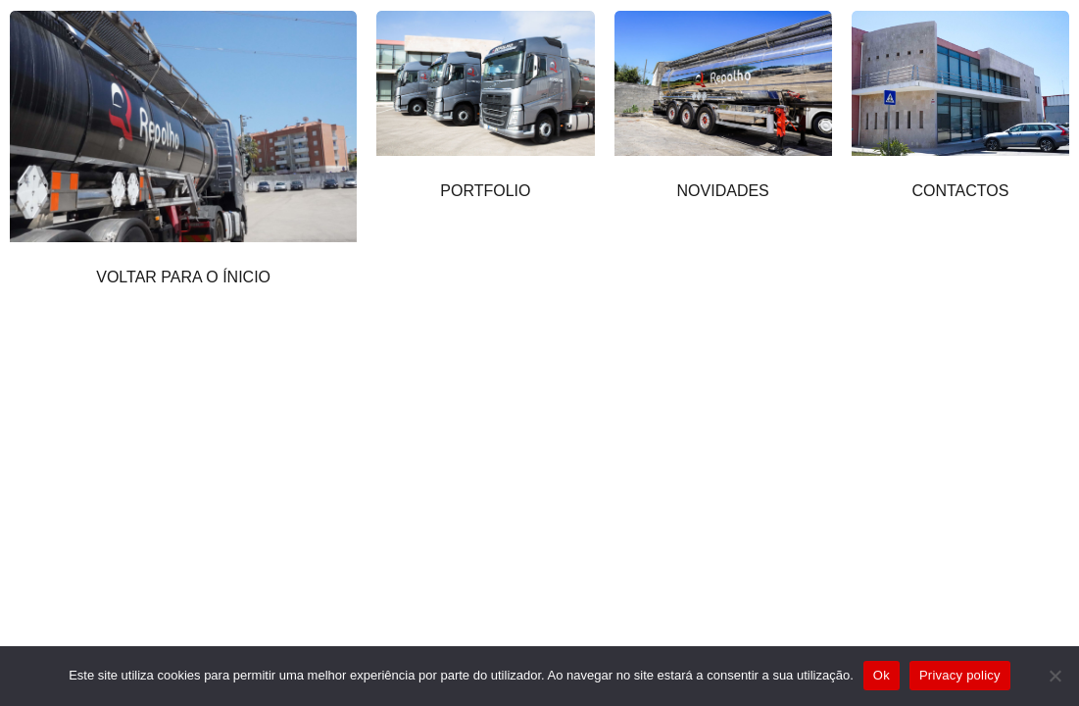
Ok (881, 675)
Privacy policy (960, 675)
